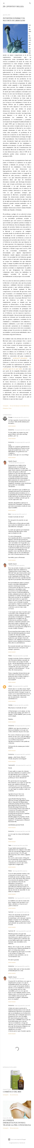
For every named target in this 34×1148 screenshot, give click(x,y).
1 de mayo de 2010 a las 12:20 (22, 898)
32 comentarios (14, 1094)
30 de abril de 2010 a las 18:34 (22, 754)
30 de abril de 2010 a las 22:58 (20, 845)
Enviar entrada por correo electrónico (19, 405)
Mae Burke (22, 1142)
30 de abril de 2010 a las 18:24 (22, 725)
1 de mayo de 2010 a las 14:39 (23, 931)
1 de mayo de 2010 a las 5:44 (20, 871)
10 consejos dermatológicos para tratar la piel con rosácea (17, 1122)
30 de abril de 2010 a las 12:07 (16, 462)
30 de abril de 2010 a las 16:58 (20, 655)
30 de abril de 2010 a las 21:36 (22, 831)
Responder (12, 426)
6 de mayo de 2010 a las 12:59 (22, 1005)
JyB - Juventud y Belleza (13, 6)
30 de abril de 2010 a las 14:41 (19, 514)
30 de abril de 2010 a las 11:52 (22, 430)
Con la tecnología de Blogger (17, 1139)
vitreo (10, 686)
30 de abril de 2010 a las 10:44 (21, 417)
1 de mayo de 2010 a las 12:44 (21, 912)
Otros (9, 408)
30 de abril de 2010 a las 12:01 (22, 442)
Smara (10, 417)
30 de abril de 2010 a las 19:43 (23, 765)
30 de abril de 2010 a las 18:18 (20, 686)
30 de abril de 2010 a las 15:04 (16, 565)
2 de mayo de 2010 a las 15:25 (16, 978)
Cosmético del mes (12, 1091)
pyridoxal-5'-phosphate (20, 358)
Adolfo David (12, 461)
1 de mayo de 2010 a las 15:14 (22, 966)
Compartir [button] (6, 405)
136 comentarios (14, 1128)
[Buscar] (30, 3)
